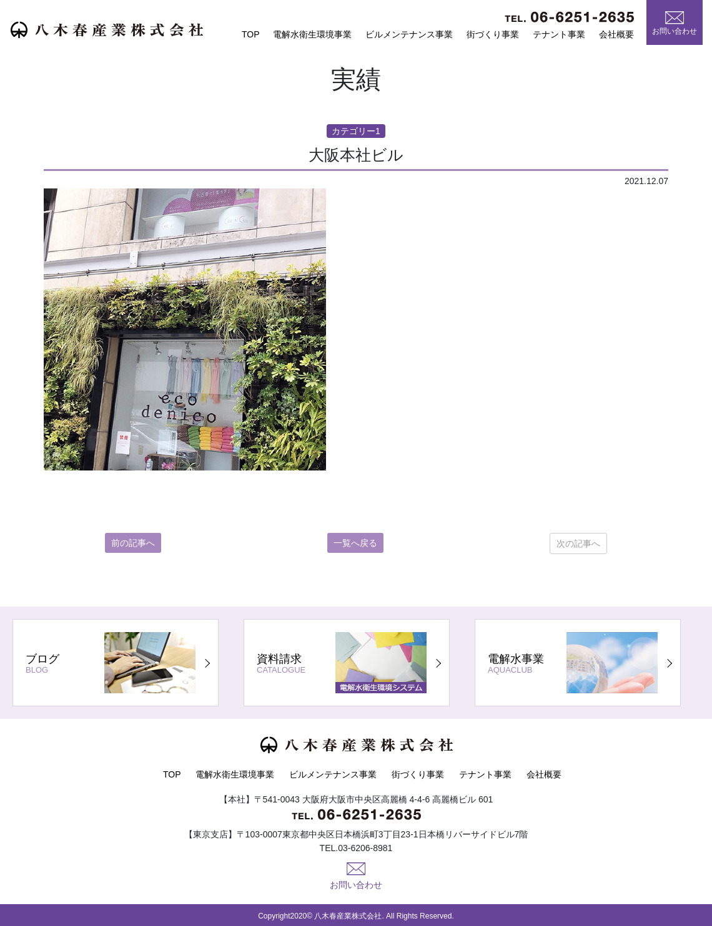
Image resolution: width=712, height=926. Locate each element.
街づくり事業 (493, 34)
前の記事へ (133, 543)
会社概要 (616, 34)
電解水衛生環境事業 (312, 34)
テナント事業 (559, 34)
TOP (251, 34)
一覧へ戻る (355, 543)
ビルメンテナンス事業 (409, 34)
